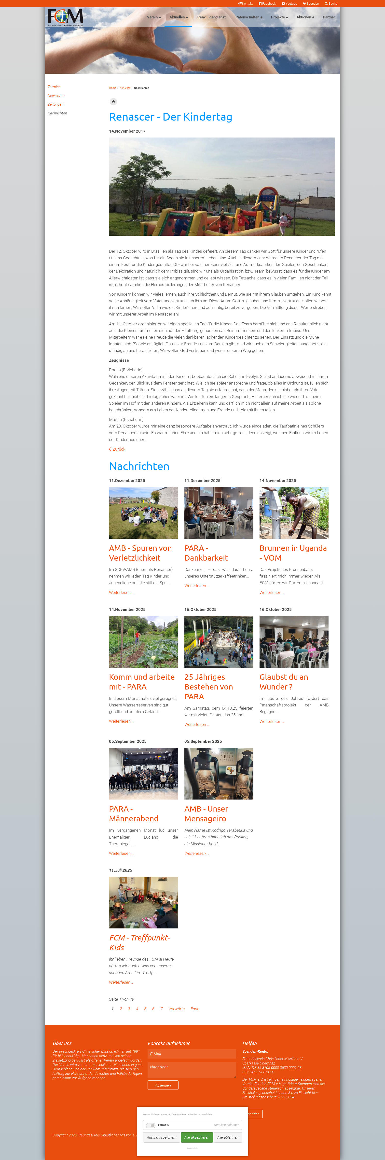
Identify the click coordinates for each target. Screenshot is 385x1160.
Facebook (269, 3)
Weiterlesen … (121, 592)
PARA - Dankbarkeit (206, 552)
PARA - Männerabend (134, 813)
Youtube (291, 3)
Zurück (119, 449)
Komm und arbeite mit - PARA (142, 681)
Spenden (313, 3)
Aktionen (304, 17)
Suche (333, 3)
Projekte (278, 17)
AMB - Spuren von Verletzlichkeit (140, 552)
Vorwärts (176, 1008)
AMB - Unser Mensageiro (206, 813)
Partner (329, 17)
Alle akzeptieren (196, 1137)
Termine (54, 87)
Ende (195, 1008)
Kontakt (247, 3)
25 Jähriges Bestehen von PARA (208, 686)
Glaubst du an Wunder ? (284, 681)
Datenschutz (192, 1148)
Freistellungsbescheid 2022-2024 (268, 1097)
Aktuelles (177, 17)
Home (112, 88)
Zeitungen (56, 104)
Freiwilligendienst (211, 17)
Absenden (163, 1085)
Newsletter (56, 96)
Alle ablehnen (227, 1137)
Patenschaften (247, 17)
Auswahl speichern (162, 1137)
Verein (152, 17)
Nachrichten (57, 113)
